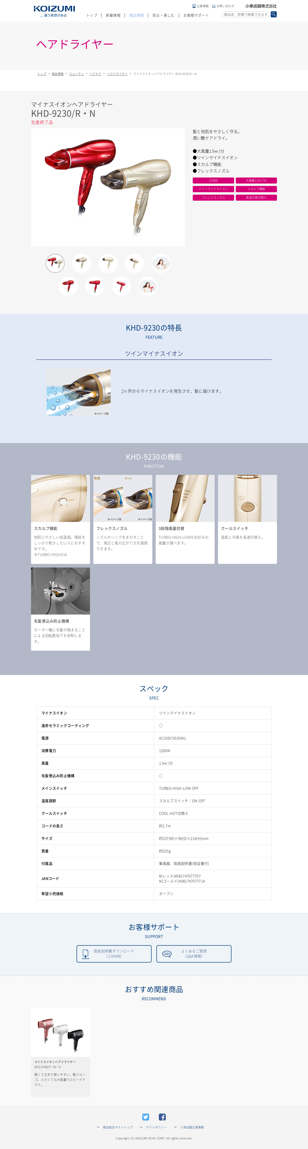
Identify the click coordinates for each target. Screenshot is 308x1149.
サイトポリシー (156, 1128)
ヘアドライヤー (117, 73)
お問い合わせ (225, 6)
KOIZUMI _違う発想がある (54, 11)
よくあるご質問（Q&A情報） (194, 954)
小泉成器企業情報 (192, 1128)
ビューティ (76, 73)
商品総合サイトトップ (118, 1128)
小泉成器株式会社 (261, 6)
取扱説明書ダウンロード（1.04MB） (113, 954)
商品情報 (136, 15)
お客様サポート (196, 15)
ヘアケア (95, 73)
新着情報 (113, 15)
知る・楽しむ (164, 15)
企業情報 (203, 6)
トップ (91, 15)
